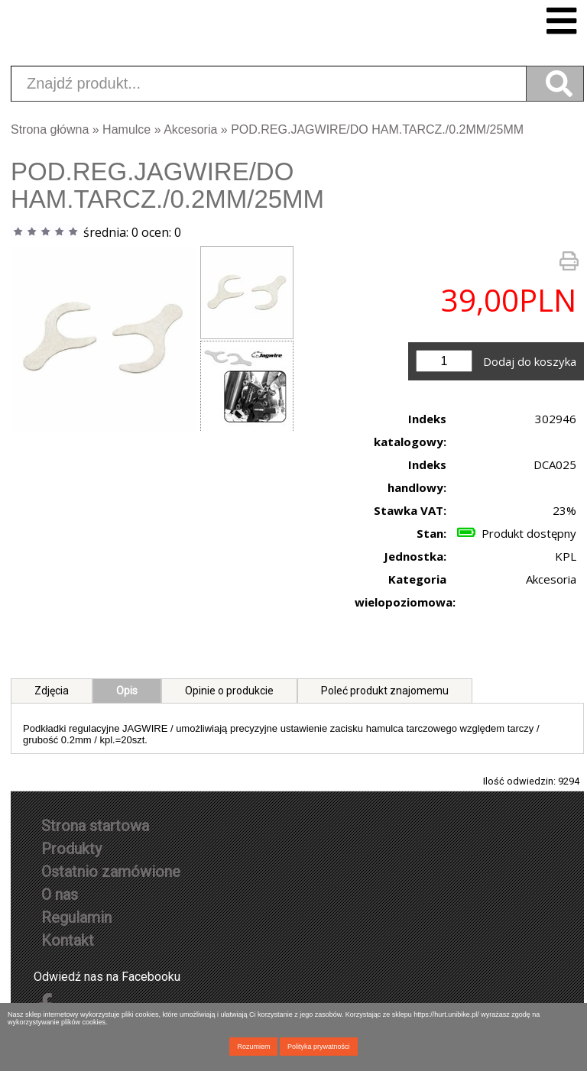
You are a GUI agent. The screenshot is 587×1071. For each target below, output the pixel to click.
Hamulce (126, 129)
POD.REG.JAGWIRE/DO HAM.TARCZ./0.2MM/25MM (377, 129)
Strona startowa (95, 826)
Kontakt (67, 940)
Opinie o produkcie (229, 690)
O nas (59, 894)
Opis (127, 690)
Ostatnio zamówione (110, 871)
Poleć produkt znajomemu (385, 690)
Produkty (71, 849)
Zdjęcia (51, 690)
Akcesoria (190, 129)
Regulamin (76, 917)
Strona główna (50, 129)
